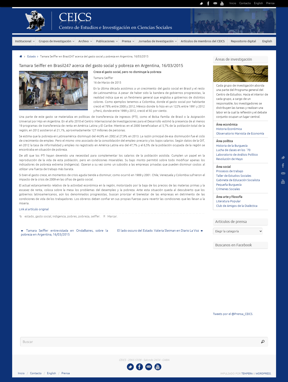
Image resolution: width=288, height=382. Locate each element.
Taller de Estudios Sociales (233, 176)
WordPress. (263, 373)
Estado (33, 56)
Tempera (247, 373)
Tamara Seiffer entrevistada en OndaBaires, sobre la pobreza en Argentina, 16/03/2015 (64, 232)
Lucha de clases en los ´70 (233, 150)
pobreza (83, 216)
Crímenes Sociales (228, 189)
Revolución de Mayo (229, 159)
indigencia (59, 216)
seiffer (95, 216)
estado (29, 216)
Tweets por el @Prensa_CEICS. (233, 314)
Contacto (245, 3)
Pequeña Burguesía (229, 185)
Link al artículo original (34, 209)
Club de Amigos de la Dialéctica (236, 206)
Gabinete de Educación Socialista (238, 180)
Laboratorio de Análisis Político (237, 155)
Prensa (270, 3)
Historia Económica (229, 129)
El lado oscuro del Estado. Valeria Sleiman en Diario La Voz (160, 231)
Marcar (112, 216)
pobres (72, 216)
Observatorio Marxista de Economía (240, 133)
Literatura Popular (228, 201)
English (258, 3)
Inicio (232, 3)
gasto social (43, 216)
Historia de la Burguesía (232, 146)
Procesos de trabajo (229, 171)
